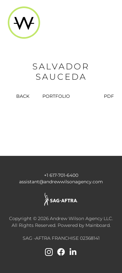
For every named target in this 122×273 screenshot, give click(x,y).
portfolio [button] (56, 96)
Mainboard (97, 225)
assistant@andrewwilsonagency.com (61, 182)
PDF (109, 96)
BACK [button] (18, 96)
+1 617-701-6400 (61, 175)
